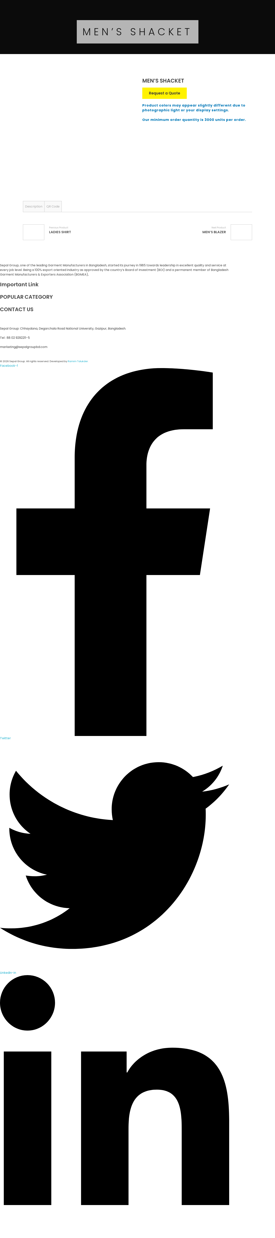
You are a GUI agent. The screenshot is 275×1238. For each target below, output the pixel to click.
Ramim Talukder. (78, 361)
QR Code (53, 206)
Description (33, 206)
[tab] (33, 206)
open (126, 85)
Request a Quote (164, 93)
